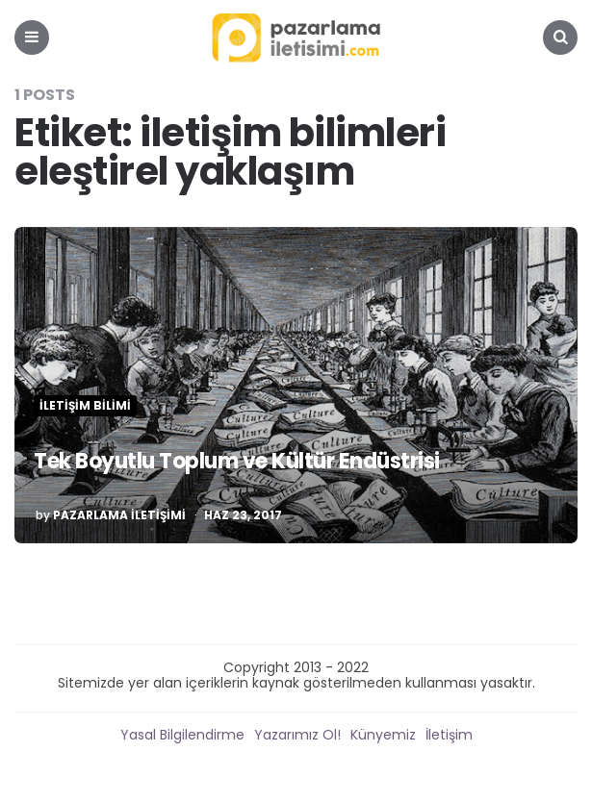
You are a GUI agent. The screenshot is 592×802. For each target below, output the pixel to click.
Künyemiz (383, 734)
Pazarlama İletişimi (119, 515)
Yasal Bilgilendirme (182, 734)
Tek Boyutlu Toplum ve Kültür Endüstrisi (237, 461)
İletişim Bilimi (85, 406)
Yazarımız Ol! (297, 734)
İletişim (449, 734)
